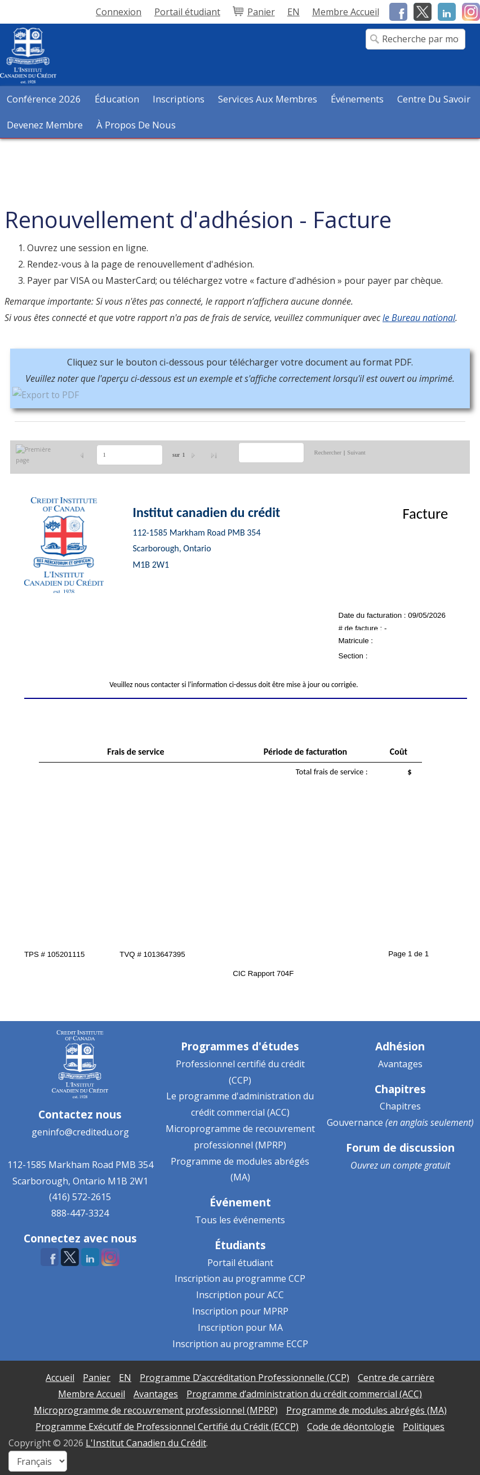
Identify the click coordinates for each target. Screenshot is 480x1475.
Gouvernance (355, 1122)
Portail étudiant (240, 1262)
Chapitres (400, 1106)
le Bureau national (419, 317)
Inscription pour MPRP (240, 1311)
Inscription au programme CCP (240, 1278)
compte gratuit (421, 1165)
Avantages (400, 1064)
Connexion (118, 12)
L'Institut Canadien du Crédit (146, 1443)
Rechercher (328, 452)
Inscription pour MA (240, 1327)
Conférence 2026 (44, 98)
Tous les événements (240, 1220)
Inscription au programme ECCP (240, 1344)
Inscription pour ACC (240, 1295)
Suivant (356, 452)
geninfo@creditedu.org (80, 1132)
